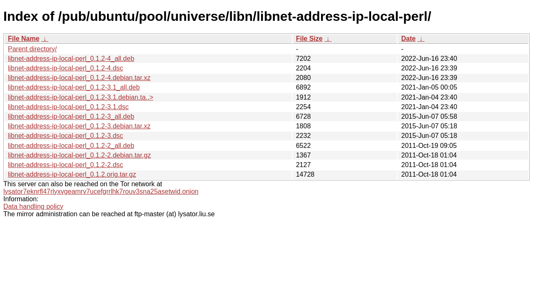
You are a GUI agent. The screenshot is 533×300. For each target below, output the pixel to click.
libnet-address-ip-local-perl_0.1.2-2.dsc (65, 164)
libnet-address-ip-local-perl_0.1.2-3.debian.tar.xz (79, 126)
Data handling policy (33, 206)
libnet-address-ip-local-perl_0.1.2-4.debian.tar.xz (79, 77)
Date (408, 38)
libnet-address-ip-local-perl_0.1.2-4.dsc (65, 68)
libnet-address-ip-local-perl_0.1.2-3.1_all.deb (74, 87)
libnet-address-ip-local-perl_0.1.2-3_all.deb (71, 116)
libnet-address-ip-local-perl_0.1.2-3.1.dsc (68, 106)
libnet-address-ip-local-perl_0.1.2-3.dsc (65, 135)
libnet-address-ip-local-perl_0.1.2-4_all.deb (71, 58)
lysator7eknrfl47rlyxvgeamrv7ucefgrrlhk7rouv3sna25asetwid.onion (101, 191)
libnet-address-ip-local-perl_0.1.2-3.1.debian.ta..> (80, 97)
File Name (24, 38)
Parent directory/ (32, 48)
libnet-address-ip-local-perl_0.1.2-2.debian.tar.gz (79, 155)
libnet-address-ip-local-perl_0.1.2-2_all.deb (71, 145)
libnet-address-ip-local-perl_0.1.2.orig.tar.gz (72, 174)
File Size (309, 38)
